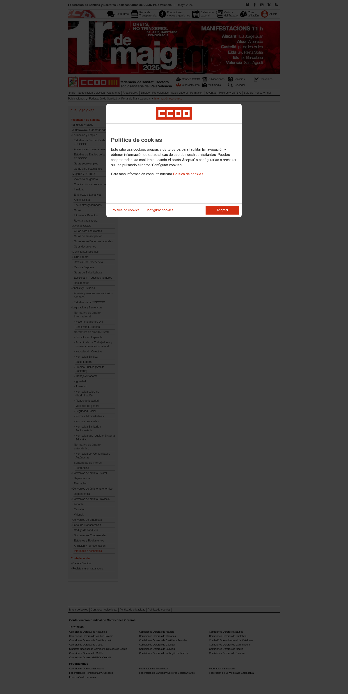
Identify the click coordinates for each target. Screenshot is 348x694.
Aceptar (222, 210)
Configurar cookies (159, 210)
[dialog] (174, 160)
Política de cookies (188, 174)
